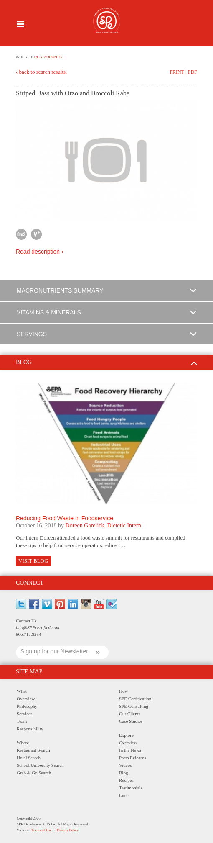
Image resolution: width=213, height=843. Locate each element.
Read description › (39, 251)
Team (22, 721)
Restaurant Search (33, 750)
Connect (29, 583)
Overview (26, 698)
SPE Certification (135, 698)
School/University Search (40, 765)
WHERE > (25, 57)
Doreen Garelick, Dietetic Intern (103, 525)
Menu (20, 24)
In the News (130, 750)
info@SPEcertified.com (37, 627)
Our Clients (129, 713)
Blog (123, 772)
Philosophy (27, 706)
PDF (192, 72)
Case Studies (131, 721)
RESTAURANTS (48, 57)
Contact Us (26, 620)
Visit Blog (33, 561)
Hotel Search (29, 757)
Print (177, 72)
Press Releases (132, 757)
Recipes (126, 780)
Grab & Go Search (34, 772)
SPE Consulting (133, 706)
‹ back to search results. (41, 72)
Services (24, 713)
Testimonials (130, 787)
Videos (125, 765)
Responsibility (30, 728)
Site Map (29, 671)
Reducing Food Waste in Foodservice (64, 518)
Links (124, 795)
